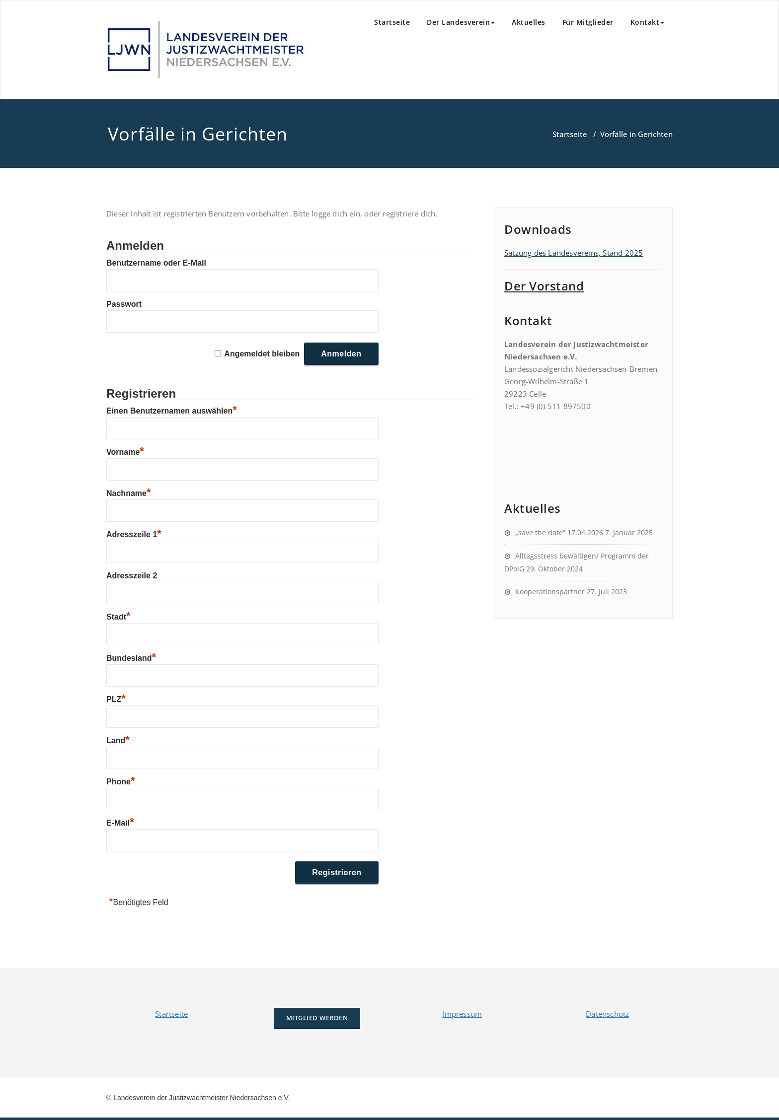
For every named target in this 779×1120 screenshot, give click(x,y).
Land (118, 740)
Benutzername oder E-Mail (156, 263)
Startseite (392, 22)
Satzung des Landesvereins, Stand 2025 (573, 253)
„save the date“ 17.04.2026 (559, 532)
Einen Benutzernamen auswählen (171, 411)
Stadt (118, 617)
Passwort (124, 304)
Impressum (462, 1014)
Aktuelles (528, 22)
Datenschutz (607, 1014)
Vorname (125, 452)
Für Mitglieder (588, 22)
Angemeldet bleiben (262, 354)
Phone (120, 781)
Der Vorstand (544, 286)
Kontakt (647, 22)
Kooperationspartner (550, 591)
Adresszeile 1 (133, 534)
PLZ (116, 699)
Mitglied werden (317, 1017)
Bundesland (131, 658)
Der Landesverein (461, 22)
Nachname (128, 493)
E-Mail (120, 823)
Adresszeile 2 (131, 575)
